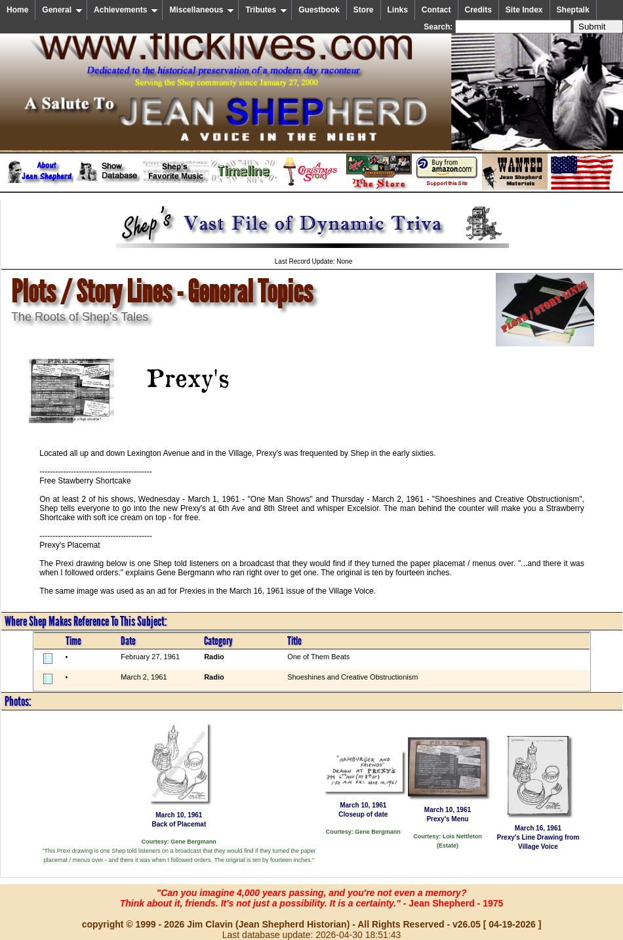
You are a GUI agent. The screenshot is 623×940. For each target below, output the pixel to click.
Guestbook (319, 9)
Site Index (524, 9)
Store (363, 9)
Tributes (266, 9)
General (62, 9)
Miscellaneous (201, 9)
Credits (478, 9)
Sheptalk (573, 9)
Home (17, 9)
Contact (436, 9)
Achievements (126, 9)
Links (398, 9)
